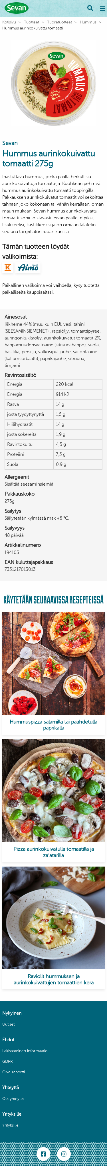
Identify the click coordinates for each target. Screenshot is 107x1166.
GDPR (7, 1061)
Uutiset (8, 1024)
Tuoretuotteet (59, 22)
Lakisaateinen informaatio (25, 1051)
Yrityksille (10, 1125)
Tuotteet (31, 22)
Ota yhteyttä (13, 1099)
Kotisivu (9, 22)
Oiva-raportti (13, 1072)
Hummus (88, 22)
